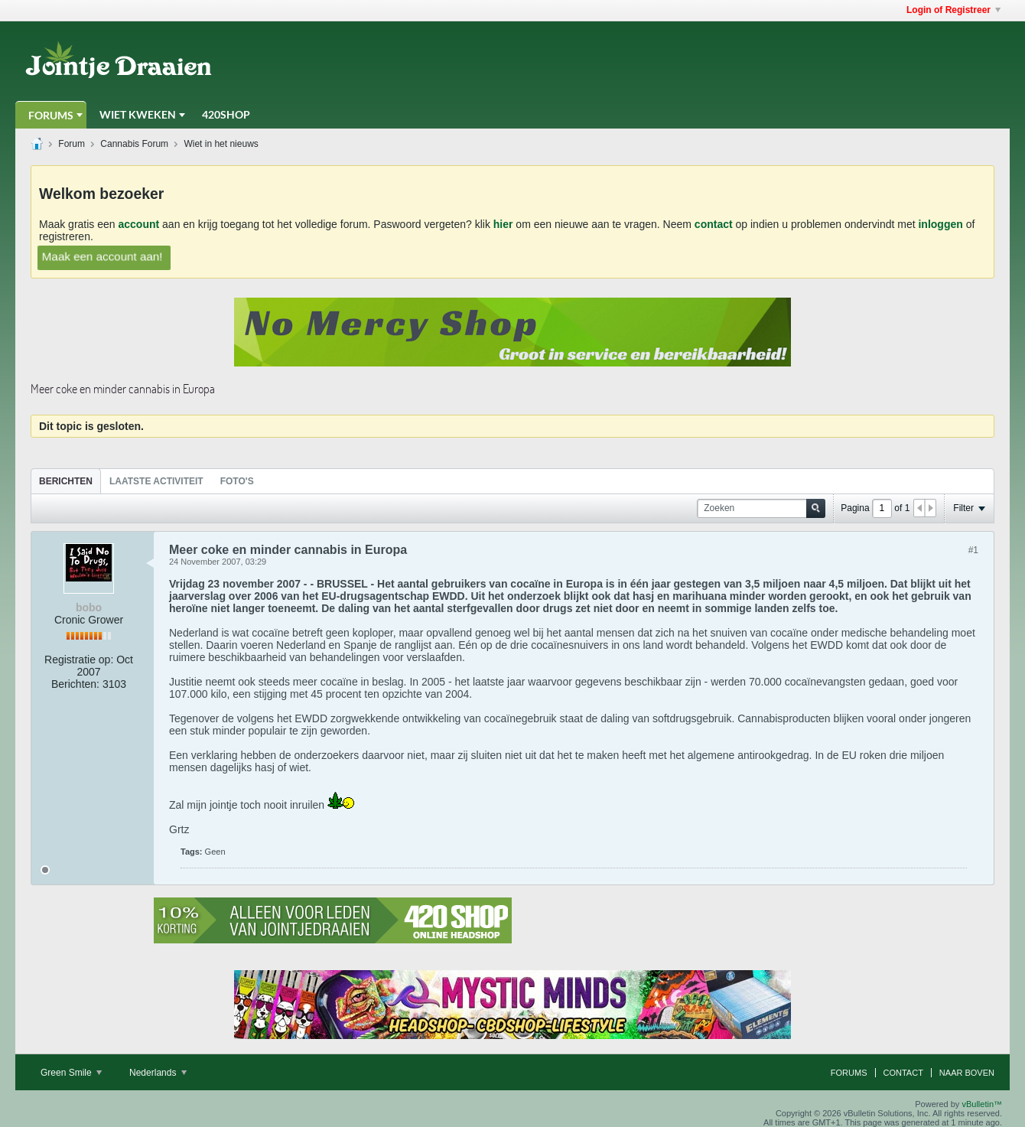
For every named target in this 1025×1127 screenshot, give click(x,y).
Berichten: (75, 684)
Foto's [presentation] (237, 481)
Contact (903, 1072)
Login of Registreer (953, 10)
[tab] (66, 480)
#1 (973, 550)
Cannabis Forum (134, 143)
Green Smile (71, 1072)
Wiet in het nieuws (221, 143)
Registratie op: (78, 659)
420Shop (226, 114)
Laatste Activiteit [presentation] (156, 481)
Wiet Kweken (137, 114)
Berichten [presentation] (66, 481)
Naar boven (966, 1072)
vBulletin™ (982, 1104)
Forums (50, 115)
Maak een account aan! (102, 255)
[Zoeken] (761, 508)
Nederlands (158, 1072)
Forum (71, 143)
